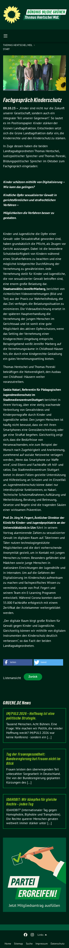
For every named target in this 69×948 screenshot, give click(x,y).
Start (6, 49)
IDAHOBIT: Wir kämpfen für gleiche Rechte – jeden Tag (31, 801)
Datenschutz (57, 943)
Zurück (33, 676)
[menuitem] (8, 943)
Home (8, 943)
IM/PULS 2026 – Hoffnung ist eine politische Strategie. (30, 715)
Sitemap (18, 943)
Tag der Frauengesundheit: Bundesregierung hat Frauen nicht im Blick (33, 759)
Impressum (42, 943)
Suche (29, 943)
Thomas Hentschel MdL (18, 45)
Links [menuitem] (40, 934)
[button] (18, 662)
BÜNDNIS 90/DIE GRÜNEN (46, 12)
